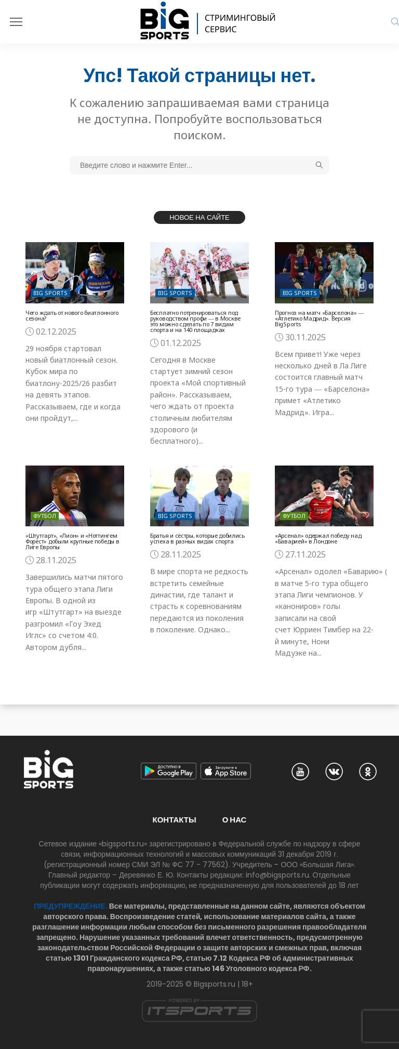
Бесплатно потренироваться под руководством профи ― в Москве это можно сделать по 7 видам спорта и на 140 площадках (195, 321)
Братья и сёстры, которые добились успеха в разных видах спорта (197, 538)
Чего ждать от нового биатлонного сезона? (71, 315)
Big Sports (50, 293)
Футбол (44, 516)
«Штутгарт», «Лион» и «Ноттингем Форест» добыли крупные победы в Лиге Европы (72, 541)
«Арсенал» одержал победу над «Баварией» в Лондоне (318, 538)
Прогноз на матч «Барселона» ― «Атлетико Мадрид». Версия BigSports (319, 318)
